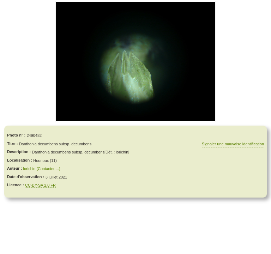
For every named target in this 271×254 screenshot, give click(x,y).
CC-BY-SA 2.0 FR (40, 185)
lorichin (29, 169)
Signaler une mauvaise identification (233, 144)
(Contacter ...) (48, 169)
